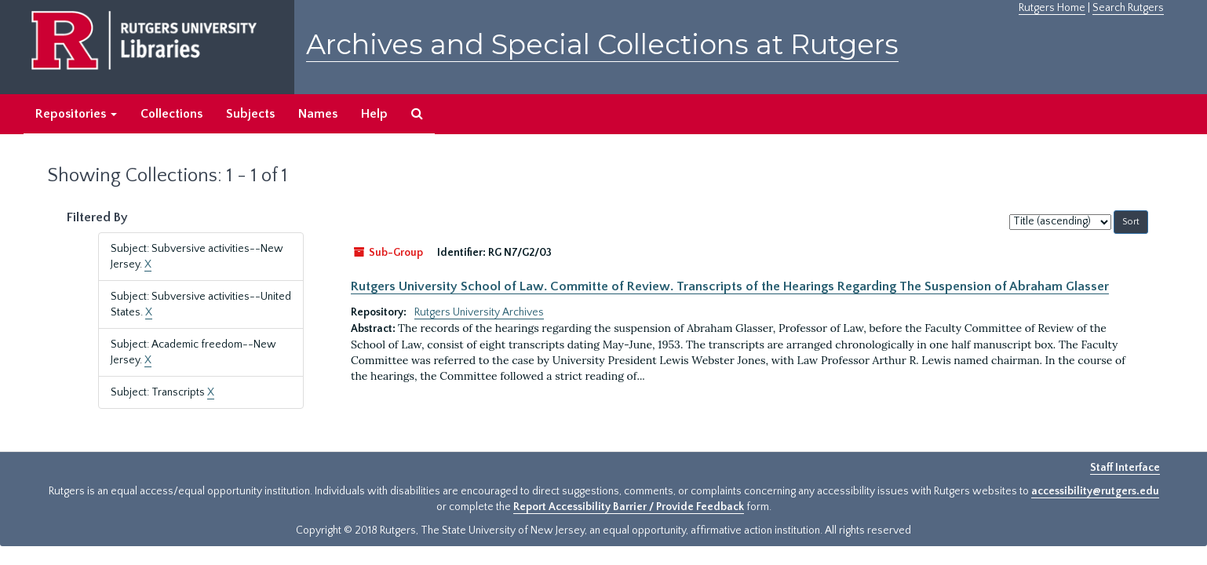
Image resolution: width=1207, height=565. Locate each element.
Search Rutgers (1128, 8)
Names (317, 114)
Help (374, 114)
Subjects (250, 114)
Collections (171, 114)
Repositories (76, 114)
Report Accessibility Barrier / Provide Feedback (628, 507)
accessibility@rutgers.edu (1095, 491)
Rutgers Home (1052, 8)
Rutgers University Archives (479, 312)
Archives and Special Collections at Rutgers (602, 44)
